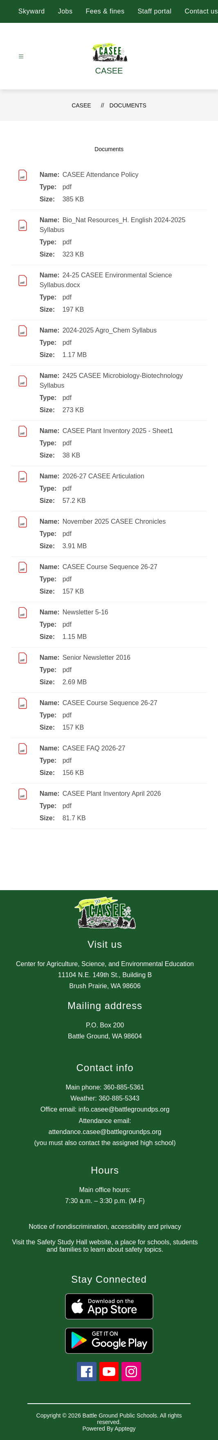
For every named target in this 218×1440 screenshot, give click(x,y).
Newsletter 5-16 (85, 612)
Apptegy (125, 1428)
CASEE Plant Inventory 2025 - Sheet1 (118, 430)
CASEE (81, 105)
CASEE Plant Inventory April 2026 (112, 793)
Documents (128, 105)
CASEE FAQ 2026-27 (94, 748)
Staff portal (154, 11)
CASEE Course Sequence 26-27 (110, 566)
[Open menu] (21, 56)
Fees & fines (104, 11)
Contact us (201, 11)
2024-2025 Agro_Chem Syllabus (110, 330)
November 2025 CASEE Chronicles (114, 521)
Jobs (65, 11)
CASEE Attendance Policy (101, 174)
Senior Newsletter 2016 (96, 657)
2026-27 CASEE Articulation (103, 476)
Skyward (31, 11)
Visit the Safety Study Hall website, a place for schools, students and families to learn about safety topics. (105, 1246)
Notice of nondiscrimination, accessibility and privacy (105, 1226)
